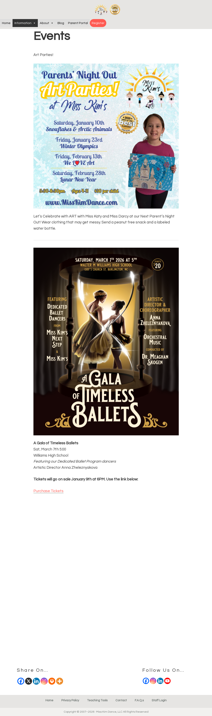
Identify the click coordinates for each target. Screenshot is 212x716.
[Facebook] (146, 681)
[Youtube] (167, 681)
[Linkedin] (160, 681)
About (47, 23)
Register (98, 23)
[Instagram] (153, 681)
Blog (61, 23)
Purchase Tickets (48, 491)
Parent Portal (78, 23)
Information (25, 23)
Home (6, 23)
